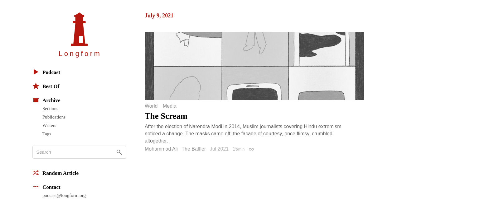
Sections (50, 108)
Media (170, 106)
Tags (46, 133)
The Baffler (194, 149)
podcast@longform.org (64, 195)
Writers (49, 125)
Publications (53, 116)
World (151, 106)
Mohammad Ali (161, 149)
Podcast (46, 71)
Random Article (55, 172)
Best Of (45, 85)
